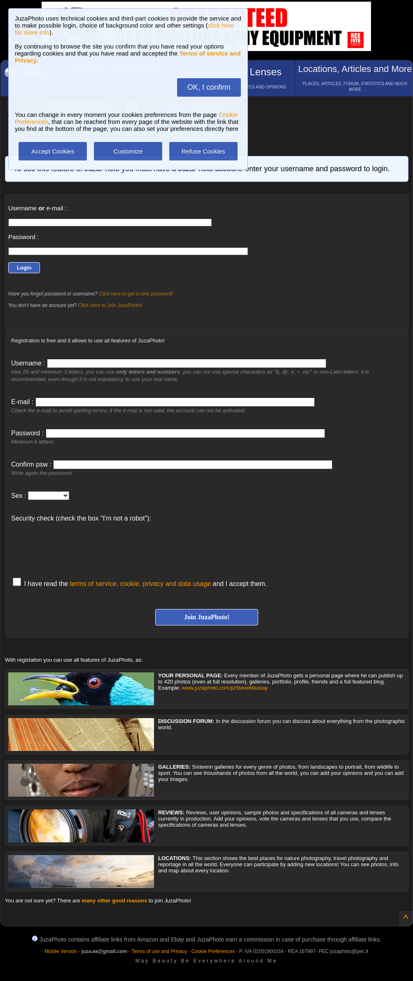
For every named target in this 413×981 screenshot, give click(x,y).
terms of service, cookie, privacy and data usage (140, 583)
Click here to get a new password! (136, 294)
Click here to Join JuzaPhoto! (110, 305)
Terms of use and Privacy (159, 951)
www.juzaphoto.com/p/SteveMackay (225, 688)
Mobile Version (60, 951)
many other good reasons (114, 900)
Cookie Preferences (213, 951)
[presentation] (73, 546)
